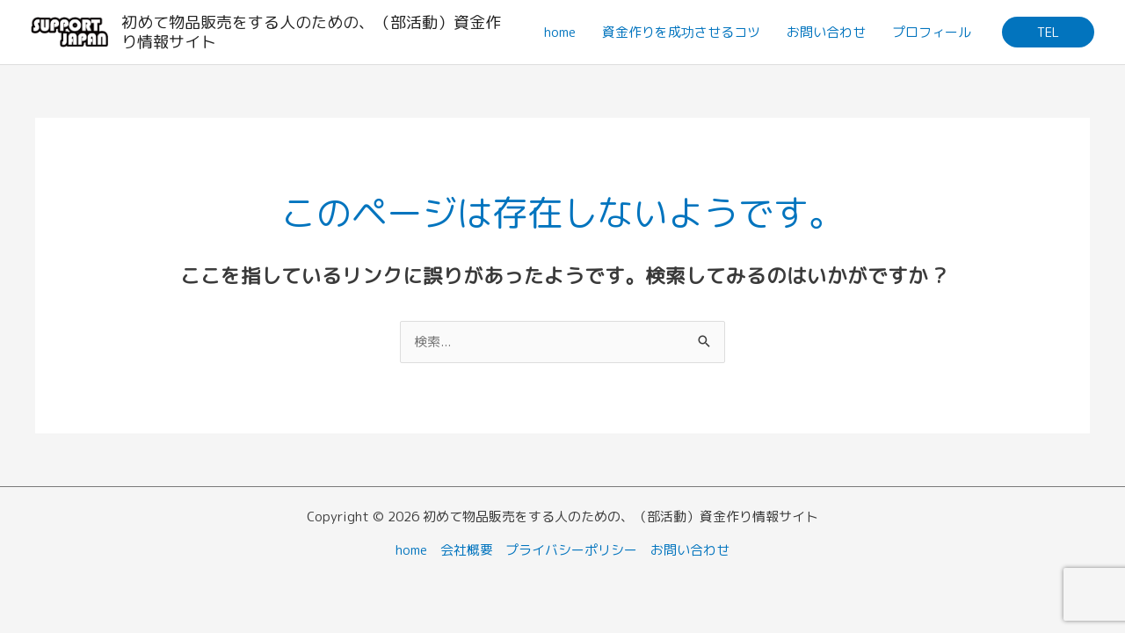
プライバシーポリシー (572, 550)
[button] (1048, 32)
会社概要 (466, 550)
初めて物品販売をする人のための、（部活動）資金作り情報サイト (311, 32)
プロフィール (931, 32)
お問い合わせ (826, 32)
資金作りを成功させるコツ (681, 32)
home (560, 32)
